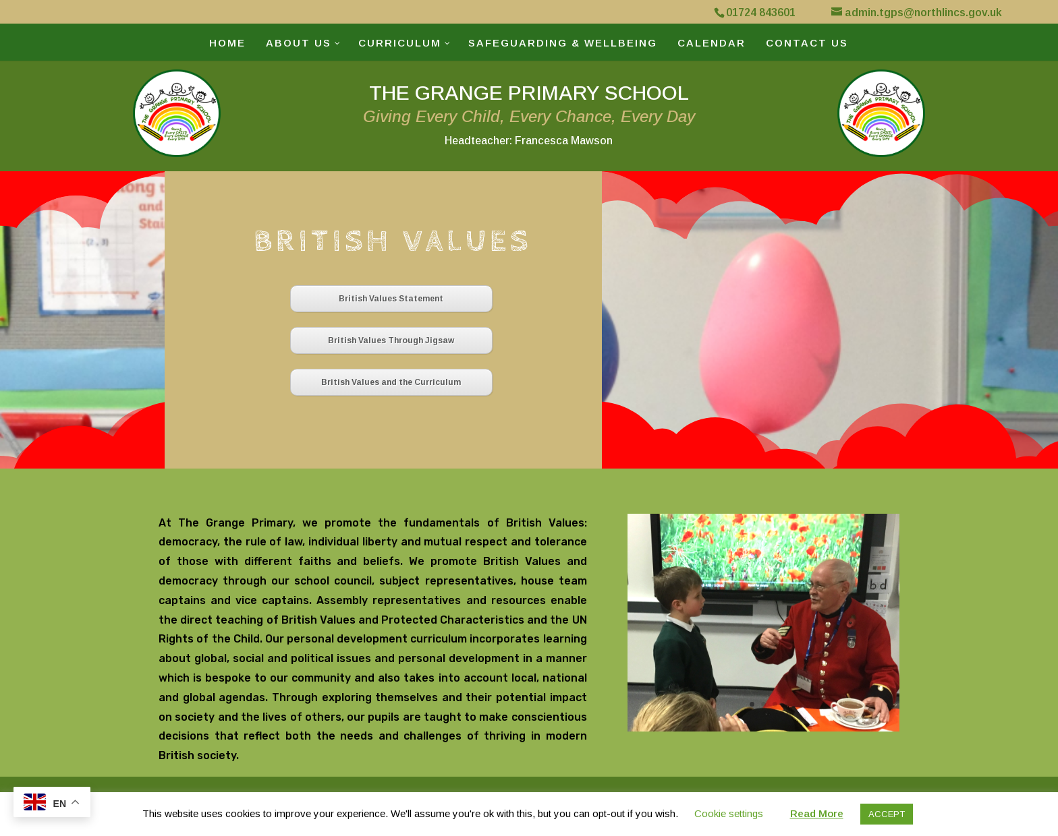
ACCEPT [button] (886, 814)
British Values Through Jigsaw (391, 340)
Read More (816, 813)
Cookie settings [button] (728, 813)
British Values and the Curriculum (391, 382)
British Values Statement (391, 298)
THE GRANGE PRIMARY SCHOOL (529, 114)
